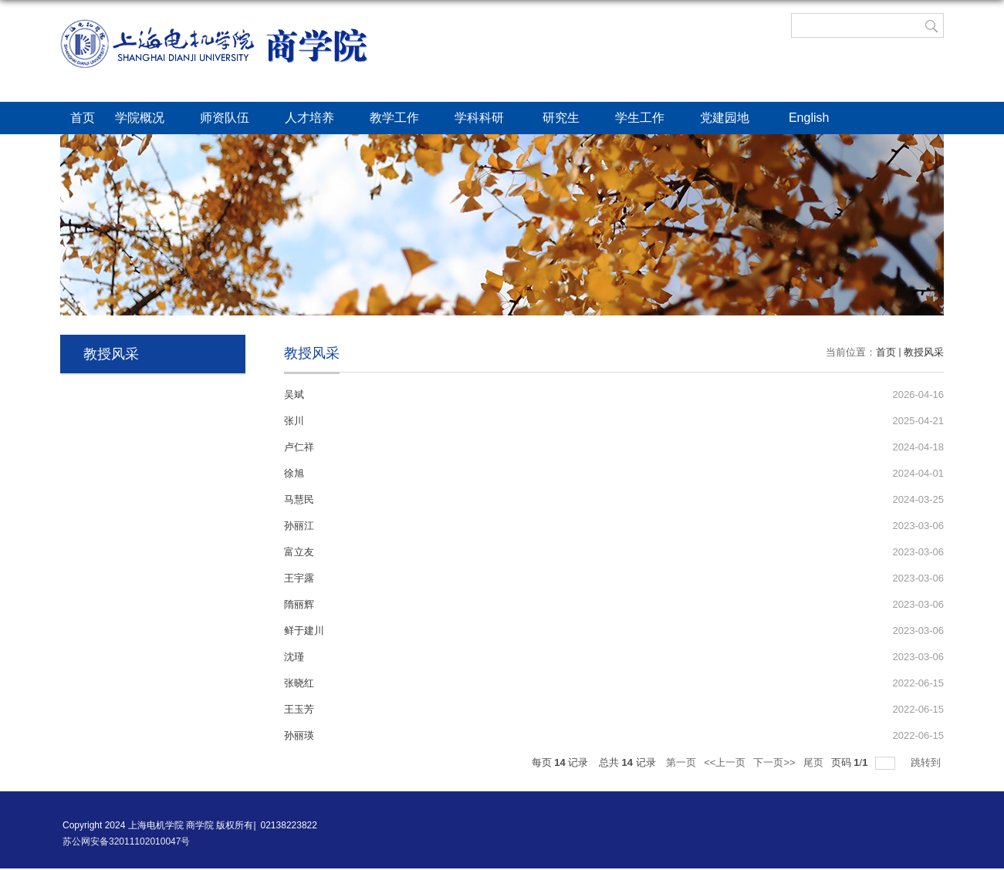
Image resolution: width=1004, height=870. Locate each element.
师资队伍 (232, 118)
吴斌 (294, 394)
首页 (82, 117)
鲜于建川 (304, 630)
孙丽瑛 (299, 735)
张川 (294, 421)
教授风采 (924, 352)
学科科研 (488, 118)
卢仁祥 (299, 447)
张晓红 (299, 683)
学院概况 (147, 118)
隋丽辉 (299, 604)
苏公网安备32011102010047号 (126, 841)
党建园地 (734, 118)
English (816, 118)
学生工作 (647, 118)
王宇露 (299, 578)
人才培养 (317, 118)
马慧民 (299, 499)
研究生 (569, 118)
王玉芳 (299, 709)
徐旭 (294, 473)
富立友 (299, 552)
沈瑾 (294, 657)
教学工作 (402, 118)
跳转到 (927, 762)
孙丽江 (299, 525)
